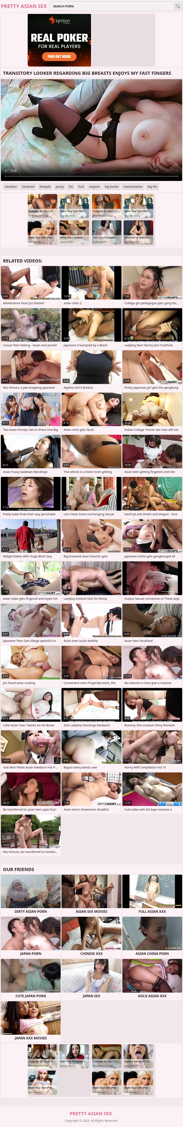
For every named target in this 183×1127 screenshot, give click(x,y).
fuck (81, 187)
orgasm (94, 187)
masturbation (133, 187)
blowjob (45, 187)
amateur (11, 187)
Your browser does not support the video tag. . (91, 130)
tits (71, 187)
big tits (152, 187)
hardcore (28, 187)
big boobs (112, 187)
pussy (60, 187)
